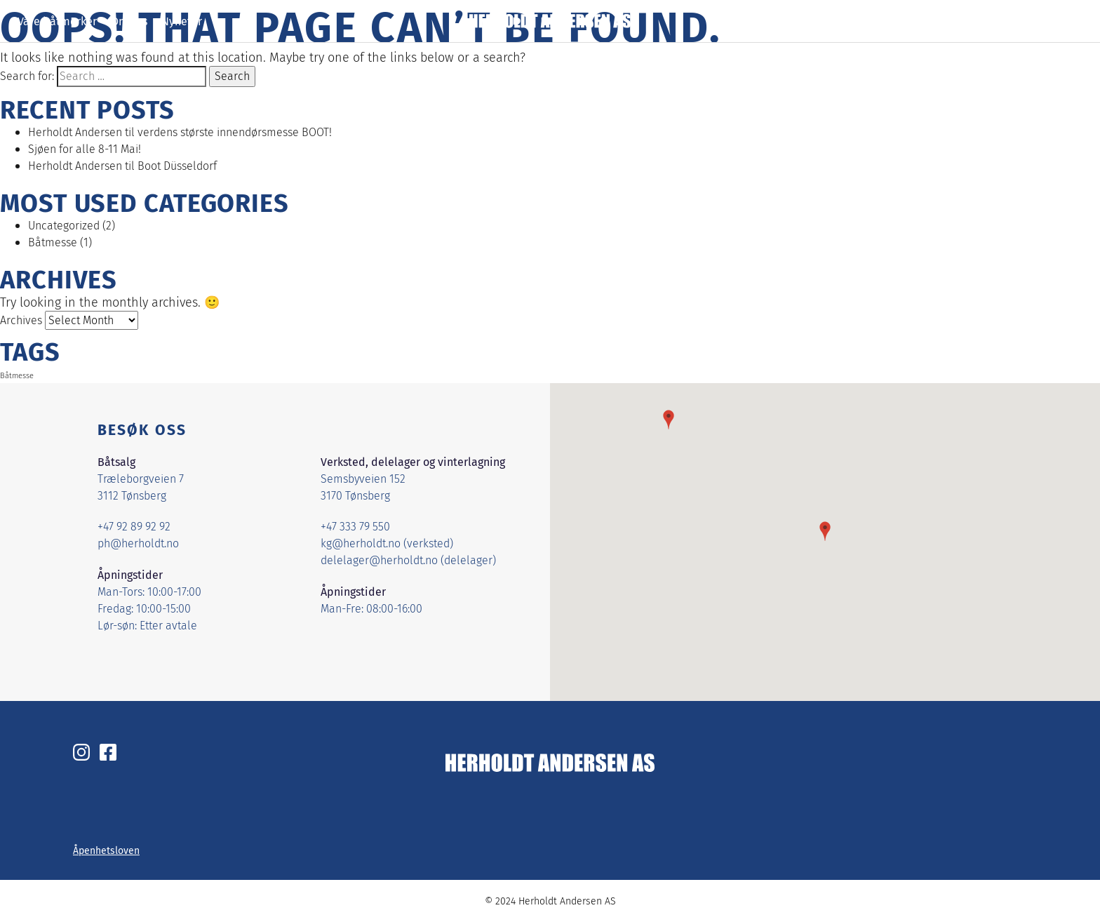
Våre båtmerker (57, 21)
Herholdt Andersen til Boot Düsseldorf (122, 166)
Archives (21, 320)
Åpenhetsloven (106, 850)
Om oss (129, 21)
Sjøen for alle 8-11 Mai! (84, 149)
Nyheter (181, 21)
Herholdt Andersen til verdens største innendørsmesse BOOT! (180, 132)
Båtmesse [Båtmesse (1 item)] (17, 375)
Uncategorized (64, 226)
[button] (825, 531)
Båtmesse (52, 242)
